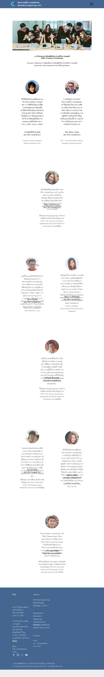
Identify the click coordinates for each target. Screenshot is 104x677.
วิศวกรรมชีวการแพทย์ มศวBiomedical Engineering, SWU (30, 4)
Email (35, 646)
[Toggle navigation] (91, 4)
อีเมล (14, 652)
